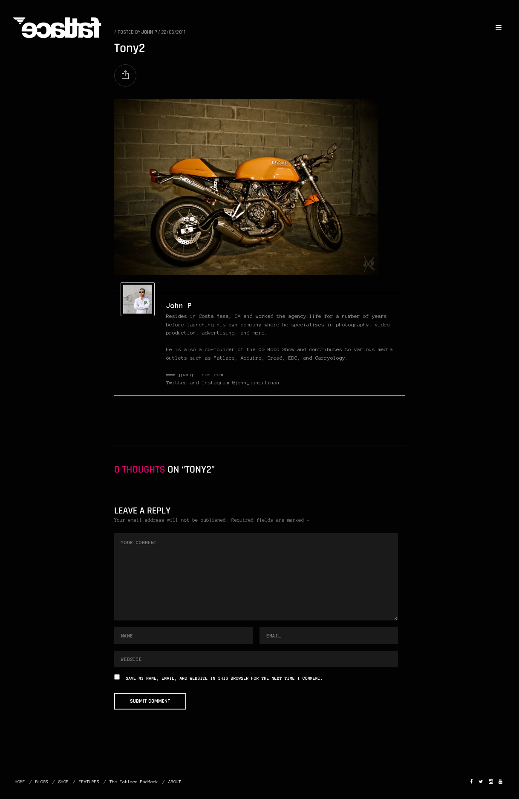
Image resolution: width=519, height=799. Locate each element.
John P (179, 305)
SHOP (63, 781)
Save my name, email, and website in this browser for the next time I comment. (224, 678)
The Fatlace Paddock (134, 781)
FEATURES (89, 781)
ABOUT (174, 781)
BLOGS (41, 781)
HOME (20, 781)
